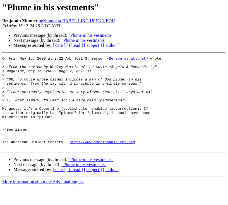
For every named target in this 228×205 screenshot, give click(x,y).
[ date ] (59, 45)
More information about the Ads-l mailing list (43, 200)
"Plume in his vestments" (90, 35)
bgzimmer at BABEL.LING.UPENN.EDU (77, 20)
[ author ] (111, 45)
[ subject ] (93, 45)
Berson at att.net (127, 59)
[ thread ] (74, 45)
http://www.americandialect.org (102, 159)
